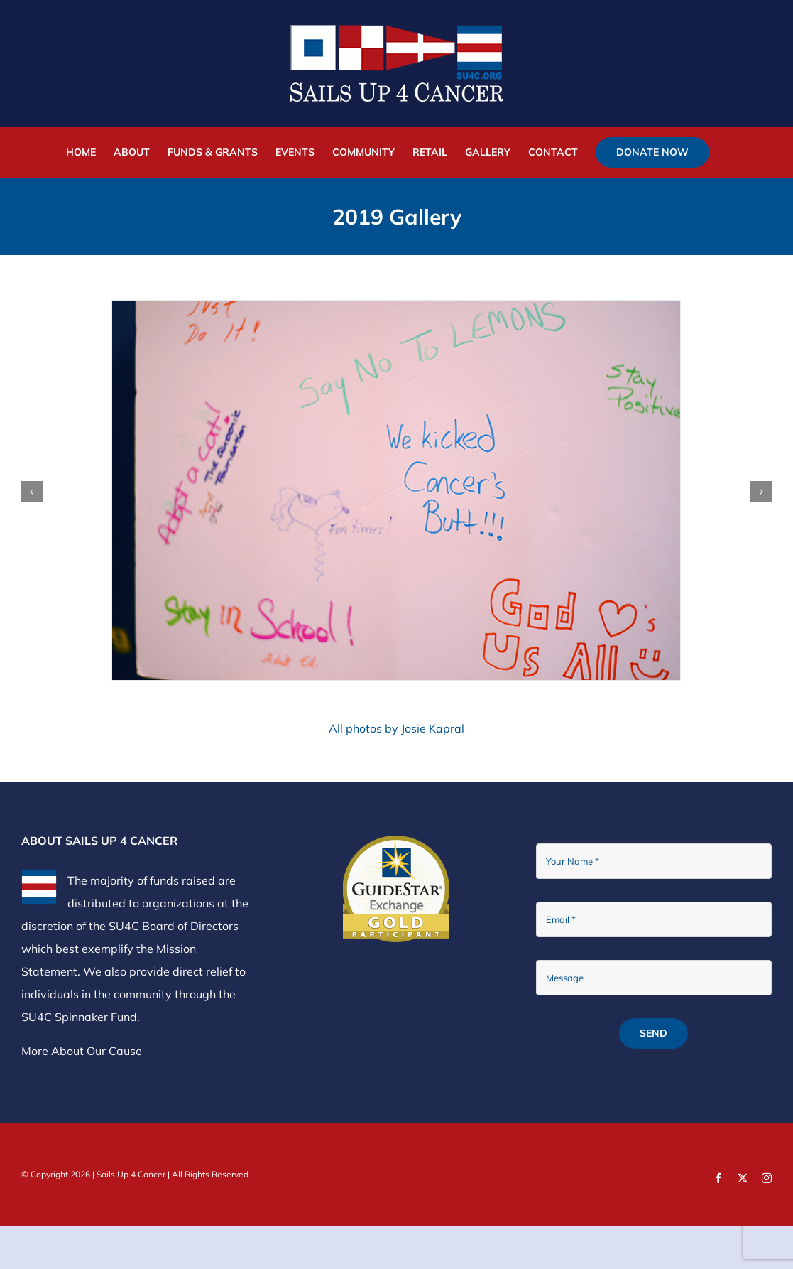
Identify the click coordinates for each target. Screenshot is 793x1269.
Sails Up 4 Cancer (131, 1174)
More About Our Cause (81, 1051)
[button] (32, 491)
